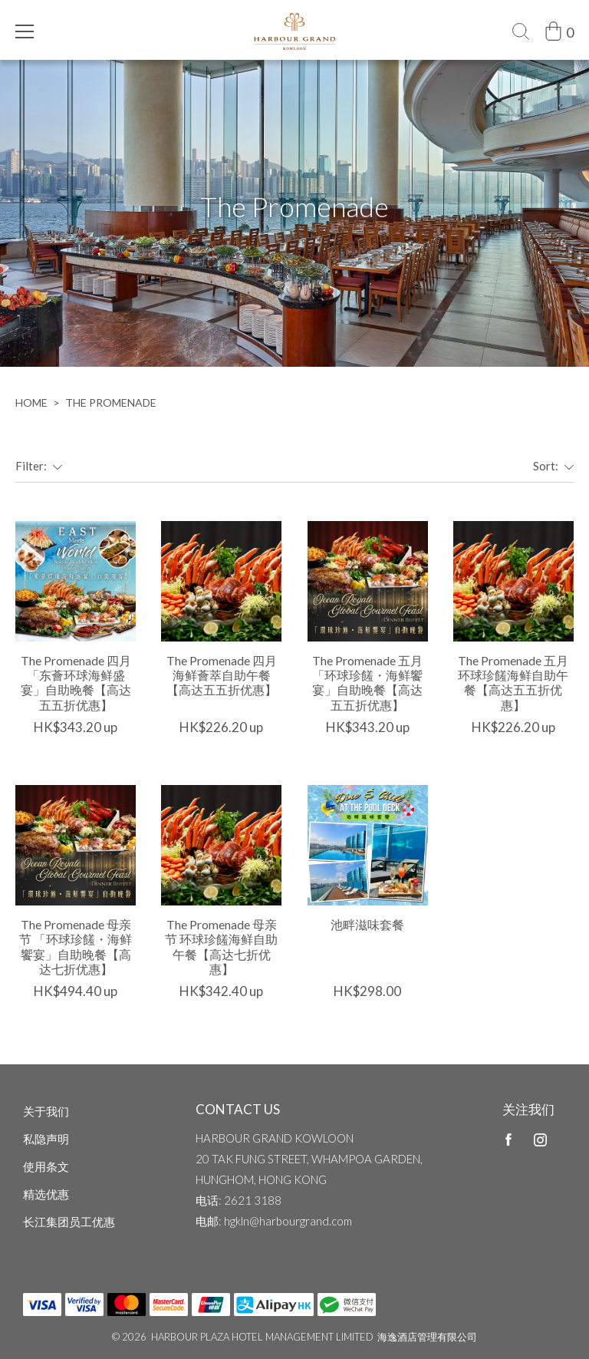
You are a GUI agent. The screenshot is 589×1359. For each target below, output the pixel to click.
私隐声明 (46, 1139)
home (31, 402)
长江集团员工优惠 (69, 1222)
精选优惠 (46, 1194)
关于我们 (46, 1111)
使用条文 (46, 1166)
